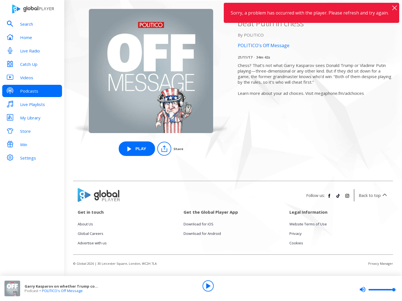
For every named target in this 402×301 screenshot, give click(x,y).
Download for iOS (198, 224)
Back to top (374, 195)
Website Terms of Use (308, 224)
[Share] (170, 149)
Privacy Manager (380, 263)
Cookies (296, 242)
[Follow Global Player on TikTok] (338, 198)
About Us (85, 224)
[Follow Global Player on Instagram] (347, 198)
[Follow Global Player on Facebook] (329, 198)
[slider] (378, 289)
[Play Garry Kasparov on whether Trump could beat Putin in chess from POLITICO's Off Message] (137, 148)
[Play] (208, 286)
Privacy (295, 233)
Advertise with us (92, 242)
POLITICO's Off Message (62, 290)
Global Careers (90, 233)
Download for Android (202, 233)
